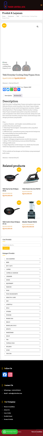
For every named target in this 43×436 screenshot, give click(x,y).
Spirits (8, 329)
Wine (8, 350)
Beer (7, 262)
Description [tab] (8, 95)
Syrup (8, 336)
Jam (7, 301)
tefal (29, 87)
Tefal (17, 16)
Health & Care (11, 297)
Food (7, 290)
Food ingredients (12, 294)
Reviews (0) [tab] (17, 95)
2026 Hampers (10, 259)
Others (8, 311)
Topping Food (10, 343)
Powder (8, 315)
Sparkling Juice (11, 325)
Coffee (8, 269)
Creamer (9, 276)
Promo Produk (8, 419)
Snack (8, 322)
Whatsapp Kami (9, 431)
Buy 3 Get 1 (9, 266)
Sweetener (9, 332)
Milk (7, 308)
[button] (37, 26)
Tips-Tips (8, 353)
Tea (7, 339)
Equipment (11, 16)
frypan (26, 87)
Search (6, 248)
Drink (8, 280)
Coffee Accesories (12, 273)
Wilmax (8, 346)
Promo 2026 (9, 318)
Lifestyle (9, 304)
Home (4, 16)
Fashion (8, 287)
